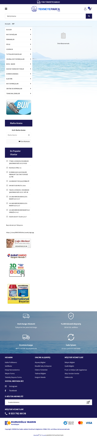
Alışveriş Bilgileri (40, 362)
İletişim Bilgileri (70, 362)
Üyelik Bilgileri (69, 366)
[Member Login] (85, 8)
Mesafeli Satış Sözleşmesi (43, 366)
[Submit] (88, 402)
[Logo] (45, 9)
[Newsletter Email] (48, 402)
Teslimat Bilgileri (40, 373)
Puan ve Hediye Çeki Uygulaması (76, 370)
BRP (13, 24)
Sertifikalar (8, 366)
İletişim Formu (10, 373)
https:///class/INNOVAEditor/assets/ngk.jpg (20, 232)
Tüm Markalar (24, 141)
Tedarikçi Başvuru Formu (13, 377)
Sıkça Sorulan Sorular (72, 373)
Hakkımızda (69, 377)
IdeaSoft (36, 435)
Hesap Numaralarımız (12, 370)
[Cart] (90, 8)
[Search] (48, 16)
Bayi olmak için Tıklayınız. (14, 225)
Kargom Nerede (40, 377)
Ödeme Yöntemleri (41, 370)
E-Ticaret (43, 435)
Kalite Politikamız (11, 362)
